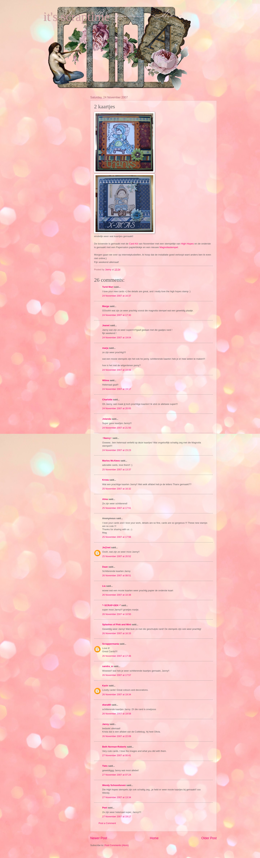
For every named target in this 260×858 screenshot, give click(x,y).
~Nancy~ (107, 438)
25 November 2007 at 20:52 (116, 556)
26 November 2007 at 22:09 (116, 736)
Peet (104, 807)
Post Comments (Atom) (117, 845)
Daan (105, 566)
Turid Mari (107, 287)
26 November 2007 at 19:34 (116, 694)
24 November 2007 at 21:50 (116, 427)
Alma (105, 499)
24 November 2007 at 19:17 (116, 389)
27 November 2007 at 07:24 (116, 774)
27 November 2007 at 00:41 (116, 755)
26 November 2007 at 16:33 (116, 633)
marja (105, 348)
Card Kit (134, 243)
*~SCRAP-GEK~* (111, 605)
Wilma (105, 380)
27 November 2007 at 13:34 (116, 797)
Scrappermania (110, 643)
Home (154, 838)
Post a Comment (107, 823)
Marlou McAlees (111, 460)
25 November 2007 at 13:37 (116, 469)
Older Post (209, 838)
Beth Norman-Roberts (114, 746)
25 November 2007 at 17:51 (116, 508)
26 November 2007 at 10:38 (116, 594)
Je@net (106, 547)
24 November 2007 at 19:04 (116, 337)
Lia (104, 586)
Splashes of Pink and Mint (116, 624)
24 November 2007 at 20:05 (116, 408)
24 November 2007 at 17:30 (116, 315)
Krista (105, 479)
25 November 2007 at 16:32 (116, 488)
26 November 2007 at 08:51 (116, 575)
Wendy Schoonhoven (114, 785)
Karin (105, 685)
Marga (105, 306)
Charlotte (107, 399)
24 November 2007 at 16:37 (116, 295)
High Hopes (187, 243)
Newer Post (98, 838)
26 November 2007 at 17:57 (116, 675)
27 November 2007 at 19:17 (116, 816)
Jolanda (106, 419)
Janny (105, 724)
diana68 (106, 704)
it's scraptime (76, 17)
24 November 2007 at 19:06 (116, 370)
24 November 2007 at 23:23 (116, 450)
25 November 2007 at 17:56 (116, 537)
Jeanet (106, 325)
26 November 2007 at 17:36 (116, 656)
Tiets (105, 766)
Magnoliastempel (168, 247)
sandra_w (107, 666)
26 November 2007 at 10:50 (116, 614)
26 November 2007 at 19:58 (116, 713)
